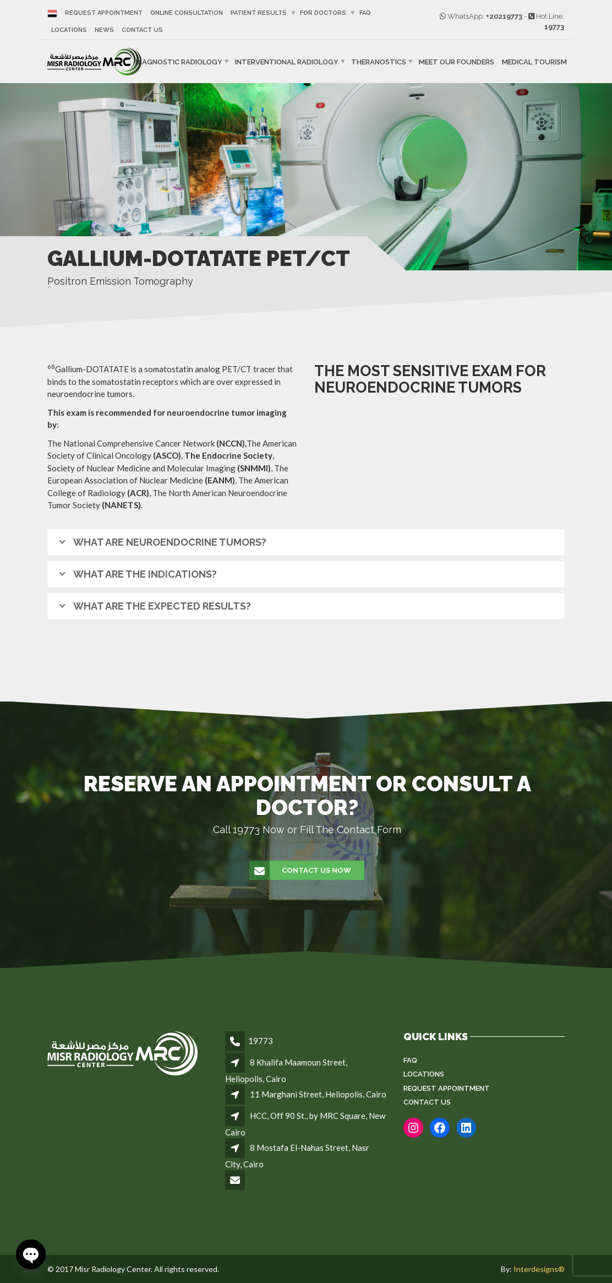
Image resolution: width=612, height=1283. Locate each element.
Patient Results (259, 13)
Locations (69, 30)
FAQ (365, 13)
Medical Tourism (534, 62)
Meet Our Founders (456, 62)
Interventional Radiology (286, 62)
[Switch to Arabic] (54, 12)
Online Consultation (186, 13)
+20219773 (504, 16)
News (104, 30)
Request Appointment (104, 13)
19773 (554, 27)
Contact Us (142, 30)
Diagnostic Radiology (178, 62)
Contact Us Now (300, 870)
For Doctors (323, 13)
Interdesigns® (539, 1269)
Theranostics (378, 62)
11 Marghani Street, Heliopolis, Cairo (318, 1094)
